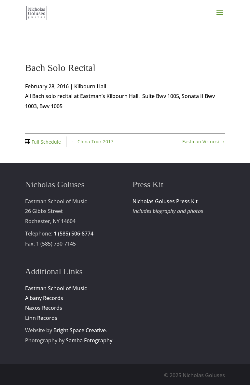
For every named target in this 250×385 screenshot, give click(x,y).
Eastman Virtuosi (203, 141)
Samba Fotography (89, 340)
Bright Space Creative (79, 330)
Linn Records (41, 317)
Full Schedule (45, 142)
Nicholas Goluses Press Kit (165, 201)
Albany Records (44, 298)
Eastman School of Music (56, 288)
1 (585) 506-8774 (73, 233)
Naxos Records (43, 307)
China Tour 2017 (92, 141)
